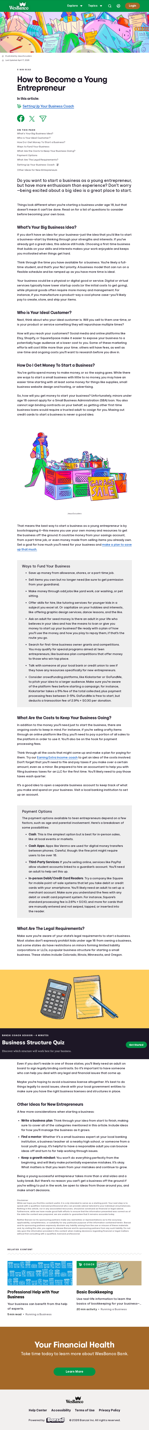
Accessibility (61, 1410)
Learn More (74, 1371)
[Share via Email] (43, 119)
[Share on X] (32, 119)
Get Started (135, 1044)
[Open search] (109, 6)
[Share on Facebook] (21, 118)
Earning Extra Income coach (57, 757)
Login (132, 5)
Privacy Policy (109, 1410)
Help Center (38, 1410)
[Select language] (118, 6)
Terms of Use (85, 1410)
